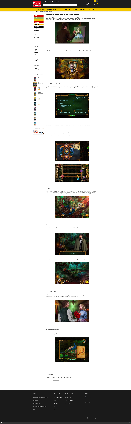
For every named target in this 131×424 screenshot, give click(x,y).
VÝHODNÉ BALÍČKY (38, 20)
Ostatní (36, 49)
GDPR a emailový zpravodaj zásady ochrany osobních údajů (40, 397)
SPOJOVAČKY (36, 52)
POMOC (56, 1)
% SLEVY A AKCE (82, 9)
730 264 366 (89, 396)
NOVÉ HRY (75, 9)
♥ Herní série (37, 30)
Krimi (35, 34)
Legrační (36, 38)
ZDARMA (55, 400)
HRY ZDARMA (37, 26)
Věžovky (36, 60)
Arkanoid (36, 57)
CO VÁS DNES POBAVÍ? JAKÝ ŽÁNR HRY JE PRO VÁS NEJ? (46, 9)
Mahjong (36, 68)
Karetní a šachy (37, 65)
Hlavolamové (37, 69)
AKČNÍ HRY (35, 56)
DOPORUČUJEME (51, 1)
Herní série (36, 46)
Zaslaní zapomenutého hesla (69, 400)
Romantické (36, 33)
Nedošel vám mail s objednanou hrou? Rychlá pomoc (40, 406)
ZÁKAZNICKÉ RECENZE (92, 9)
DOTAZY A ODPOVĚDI (45, 1)
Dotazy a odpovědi (67, 403)
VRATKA (34, 409)
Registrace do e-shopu (68, 397)
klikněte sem (67, 377)
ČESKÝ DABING (37, 22)
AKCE (36, 15)
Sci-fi (35, 40)
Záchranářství (37, 50)
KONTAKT (59, 1)
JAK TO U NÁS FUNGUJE (66, 9)
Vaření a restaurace (38, 45)
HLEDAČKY (35, 28)
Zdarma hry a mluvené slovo (58, 397)
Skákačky (36, 59)
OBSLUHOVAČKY (36, 42)
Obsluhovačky (56, 403)
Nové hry (55, 409)
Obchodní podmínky (35, 400)
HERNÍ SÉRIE (37, 24)
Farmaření (36, 43)
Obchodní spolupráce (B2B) (36, 403)
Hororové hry (37, 37)
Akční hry (55, 406)
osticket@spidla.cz (90, 397)
